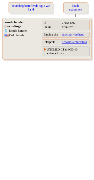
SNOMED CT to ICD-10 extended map (62, 51)
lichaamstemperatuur (74, 42)
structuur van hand (73, 34)
